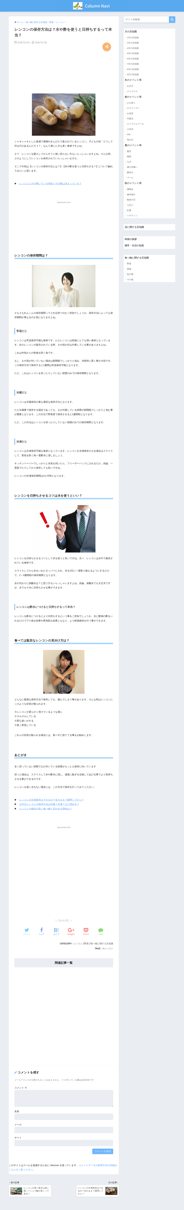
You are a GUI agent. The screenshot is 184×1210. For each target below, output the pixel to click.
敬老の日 (131, 199)
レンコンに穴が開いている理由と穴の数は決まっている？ (50, 183)
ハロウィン (132, 215)
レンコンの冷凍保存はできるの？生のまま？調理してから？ (51, 800)
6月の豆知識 (133, 58)
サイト (18, 1137)
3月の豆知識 (133, 43)
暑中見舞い (132, 167)
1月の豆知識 (133, 37)
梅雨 (129, 156)
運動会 (130, 189)
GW (129, 134)
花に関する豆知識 (134, 227)
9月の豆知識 (133, 74)
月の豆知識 (131, 31)
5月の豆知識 (133, 53)
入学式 (130, 129)
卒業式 (130, 118)
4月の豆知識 (133, 48)
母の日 (130, 140)
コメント (20, 1087)
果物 (129, 269)
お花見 (130, 113)
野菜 (86, 943)
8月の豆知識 (133, 69)
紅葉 (129, 210)
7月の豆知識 (133, 64)
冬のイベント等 (133, 80)
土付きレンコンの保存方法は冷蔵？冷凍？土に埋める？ (49, 804)
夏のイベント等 (133, 145)
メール (18, 1124)
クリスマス (132, 91)
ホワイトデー (133, 108)
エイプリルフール (135, 124)
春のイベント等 (133, 97)
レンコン (77, 943)
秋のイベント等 (133, 183)
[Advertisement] (63, 71)
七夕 (129, 162)
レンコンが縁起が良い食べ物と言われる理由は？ (45, 808)
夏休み (130, 172)
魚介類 (130, 274)
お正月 (130, 86)
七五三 (130, 205)
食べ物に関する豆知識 (102, 943)
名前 (16, 1111)
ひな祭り (131, 103)
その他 (130, 279)
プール (130, 177)
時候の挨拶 (131, 239)
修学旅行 (131, 194)
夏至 (129, 151)
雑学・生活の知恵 (134, 245)
